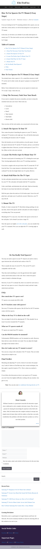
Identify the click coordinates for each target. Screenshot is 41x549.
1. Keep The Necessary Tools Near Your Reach (18, 51)
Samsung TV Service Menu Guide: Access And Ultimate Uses (18, 502)
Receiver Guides (25, 7)
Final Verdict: (9, 69)
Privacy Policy (20, 542)
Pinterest (10, 533)
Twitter (16, 533)
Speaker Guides (33, 7)
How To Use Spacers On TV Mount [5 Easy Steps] (19, 48)
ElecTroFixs (23, 2)
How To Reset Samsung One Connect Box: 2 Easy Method (17, 505)
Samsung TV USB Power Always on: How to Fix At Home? (18, 499)
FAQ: (7, 67)
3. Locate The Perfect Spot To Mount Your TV (18, 56)
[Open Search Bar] (38, 7)
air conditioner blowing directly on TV (28, 385)
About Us (4, 542)
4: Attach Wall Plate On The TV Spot (15, 59)
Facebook (4, 533)
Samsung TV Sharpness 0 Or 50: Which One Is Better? (16, 489)
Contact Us (11, 542)
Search (3, 476)
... (37, 422)
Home (6, 7)
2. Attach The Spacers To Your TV (15, 53)
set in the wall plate (22, 224)
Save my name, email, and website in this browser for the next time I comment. (21, 462)
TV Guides (11, 7)
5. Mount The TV (10, 61)
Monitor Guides (17, 7)
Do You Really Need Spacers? (14, 64)
